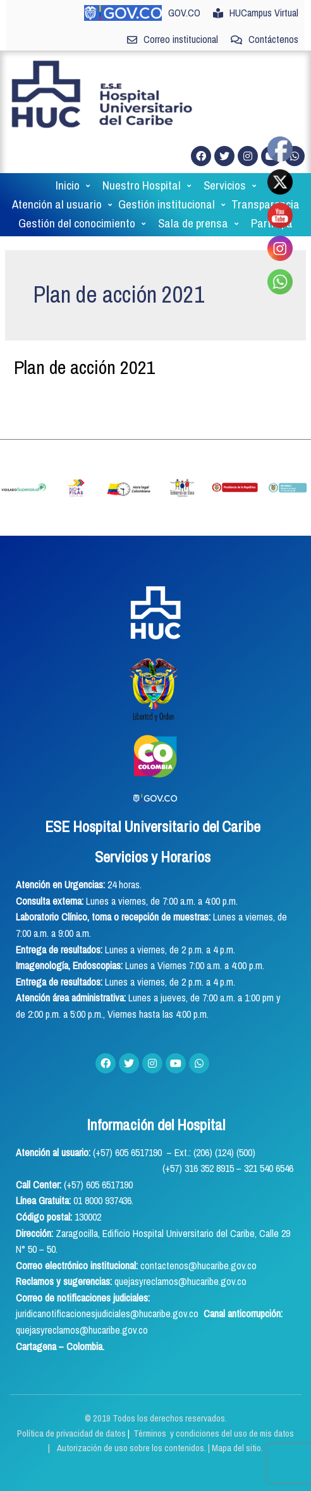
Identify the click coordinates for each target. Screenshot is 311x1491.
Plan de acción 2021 (85, 304)
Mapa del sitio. (237, 1385)
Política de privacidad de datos (72, 1370)
